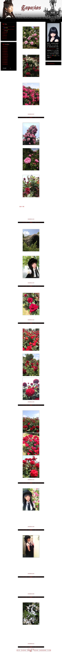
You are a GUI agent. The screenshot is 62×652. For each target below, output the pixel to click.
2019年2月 (6, 64)
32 (36, 650)
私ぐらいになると (31, 533)
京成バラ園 (21, 206)
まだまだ (31, 24)
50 (42, 650)
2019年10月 (6, 56)
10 (22, 650)
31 (34, 650)
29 (30, 650)
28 (28, 650)
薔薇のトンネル (31, 225)
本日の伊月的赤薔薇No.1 (31, 289)
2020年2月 (6, 53)
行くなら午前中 (31, 120)
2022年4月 (6, 49)
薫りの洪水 (31, 600)
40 (40, 650)
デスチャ (5, 38)
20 (24, 650)
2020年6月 (6, 51)
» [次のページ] (48, 650)
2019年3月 (6, 62)
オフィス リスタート (51, 48)
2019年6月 (6, 59)
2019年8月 (6, 57)
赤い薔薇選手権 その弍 (31, 326)
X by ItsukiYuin (50, 63)
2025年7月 (6, 46)
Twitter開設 (6, 32)
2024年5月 (6, 48)
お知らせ (5, 33)
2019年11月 (6, 54)
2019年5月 (6, 61)
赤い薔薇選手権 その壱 (31, 408)
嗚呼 (31, 580)
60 (44, 650)
